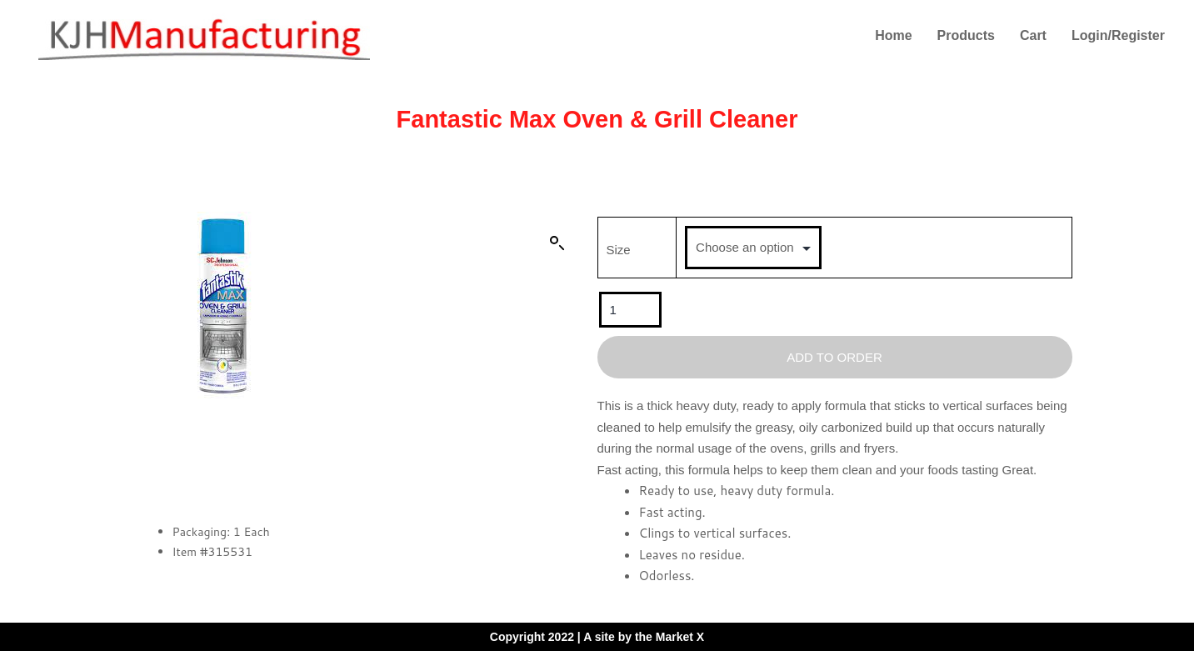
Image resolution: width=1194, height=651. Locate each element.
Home (893, 35)
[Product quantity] (630, 310)
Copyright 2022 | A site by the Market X (597, 636)
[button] (557, 243)
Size (619, 250)
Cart (1033, 35)
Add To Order (834, 357)
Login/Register (1118, 35)
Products (966, 35)
